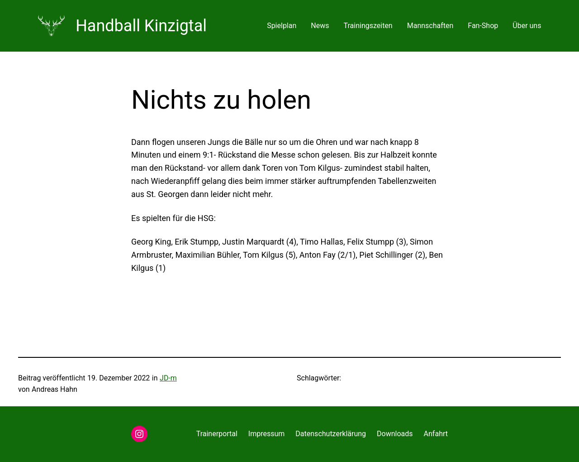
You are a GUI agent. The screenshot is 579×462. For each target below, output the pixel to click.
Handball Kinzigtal (141, 25)
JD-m (168, 378)
